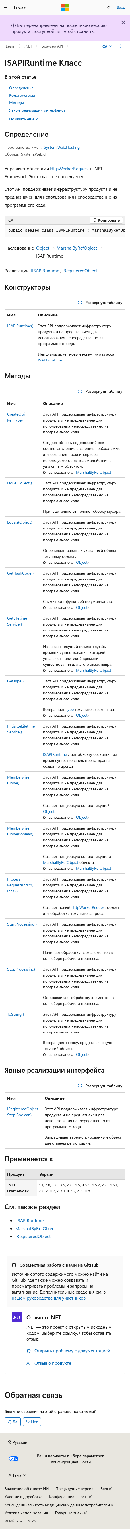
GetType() (15, 681)
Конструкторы (22, 95)
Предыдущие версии (74, 1488)
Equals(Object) (19, 522)
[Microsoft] (65, 7)
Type (70, 709)
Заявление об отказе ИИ (27, 1488)
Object (42, 248)
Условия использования (26, 1512)
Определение (21, 87)
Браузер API (52, 46)
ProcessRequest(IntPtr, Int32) (20, 885)
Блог (104, 1488)
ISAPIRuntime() (20, 325)
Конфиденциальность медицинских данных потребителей (57, 1504)
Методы (16, 102)
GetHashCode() (20, 573)
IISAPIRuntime (45, 270)
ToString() (15, 1014)
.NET (28, 46)
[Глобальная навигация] (5, 8)
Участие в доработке (23, 1496)
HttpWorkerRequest (69, 168)
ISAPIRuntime (50, 360)
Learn (10, 46)
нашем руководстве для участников (49, 1298)
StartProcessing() (22, 924)
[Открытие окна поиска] (109, 8)
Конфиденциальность (68, 1496)
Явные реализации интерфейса (37, 110)
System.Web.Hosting (62, 147)
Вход (121, 7)
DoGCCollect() (19, 483)
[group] (65, 231)
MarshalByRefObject (77, 248)
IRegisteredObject (80, 270)
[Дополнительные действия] (120, 46)
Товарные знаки (69, 1512)
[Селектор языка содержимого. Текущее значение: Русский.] (18, 1442)
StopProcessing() (21, 969)
